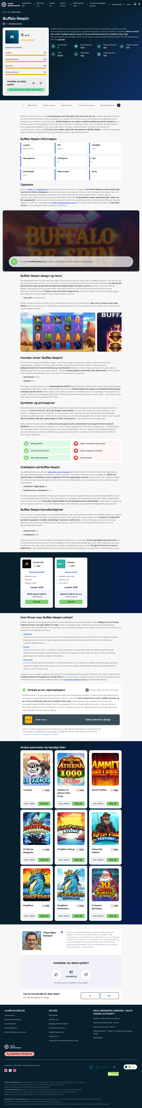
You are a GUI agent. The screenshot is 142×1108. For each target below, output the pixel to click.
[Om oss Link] (70, 1010)
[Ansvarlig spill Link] (25, 1023)
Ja (90, 996)
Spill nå (36, 602)
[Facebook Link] (10, 1070)
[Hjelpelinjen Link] (102, 1067)
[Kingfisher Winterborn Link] (71, 884)
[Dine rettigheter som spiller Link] (25, 1032)
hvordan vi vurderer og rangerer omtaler (40, 734)
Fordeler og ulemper (86, 105)
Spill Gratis (29, 804)
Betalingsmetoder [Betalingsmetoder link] (78, 4)
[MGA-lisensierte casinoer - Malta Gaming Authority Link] (114, 1012)
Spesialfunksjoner (107, 105)
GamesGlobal (42, 189)
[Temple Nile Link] (26, 564)
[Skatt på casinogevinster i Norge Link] (114, 1022)
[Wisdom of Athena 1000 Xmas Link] (71, 769)
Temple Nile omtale (36, 572)
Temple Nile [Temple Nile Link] (38, 562)
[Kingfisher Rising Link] (71, 828)
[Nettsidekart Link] (114, 1037)
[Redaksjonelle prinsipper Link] (70, 1023)
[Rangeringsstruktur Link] (70, 1032)
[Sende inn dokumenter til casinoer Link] (114, 1018)
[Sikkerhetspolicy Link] (25, 1028)
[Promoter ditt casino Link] (70, 1028)
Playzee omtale (71, 572)
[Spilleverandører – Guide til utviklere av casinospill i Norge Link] (114, 1032)
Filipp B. (96, 690)
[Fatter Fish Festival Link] (105, 828)
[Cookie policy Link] (25, 1015)
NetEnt (31, 189)
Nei (109, 996)
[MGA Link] (116, 1067)
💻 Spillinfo (32, 105)
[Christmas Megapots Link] (36, 828)
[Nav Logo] (10, 4)
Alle (9, 12)
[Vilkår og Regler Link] (25, 1010)
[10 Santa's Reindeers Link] (105, 884)
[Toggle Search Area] (139, 4)
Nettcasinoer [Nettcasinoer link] (40, 4)
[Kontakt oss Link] (70, 1019)
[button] (135, 4)
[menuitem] (27, 4)
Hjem (4, 12)
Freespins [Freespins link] (52, 4)
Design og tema (48, 105)
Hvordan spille (67, 105)
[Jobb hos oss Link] (70, 1036)
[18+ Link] (91, 1067)
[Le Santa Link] (36, 769)
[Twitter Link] (5, 1070)
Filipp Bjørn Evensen (15, 24)
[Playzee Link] (61, 564)
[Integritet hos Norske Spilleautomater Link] (70, 1040)
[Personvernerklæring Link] (25, 1019)
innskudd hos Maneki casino (75, 680)
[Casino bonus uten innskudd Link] (114, 1027)
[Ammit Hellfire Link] (105, 769)
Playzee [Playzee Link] (70, 562)
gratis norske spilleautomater (64, 203)
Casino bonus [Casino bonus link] (62, 4)
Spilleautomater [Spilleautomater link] (26, 4)
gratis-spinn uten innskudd (59, 472)
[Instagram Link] (14, 1070)
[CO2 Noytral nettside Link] (130, 1067)
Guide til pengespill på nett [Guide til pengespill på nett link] (98, 4)
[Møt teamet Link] (70, 1015)
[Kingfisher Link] (36, 884)
